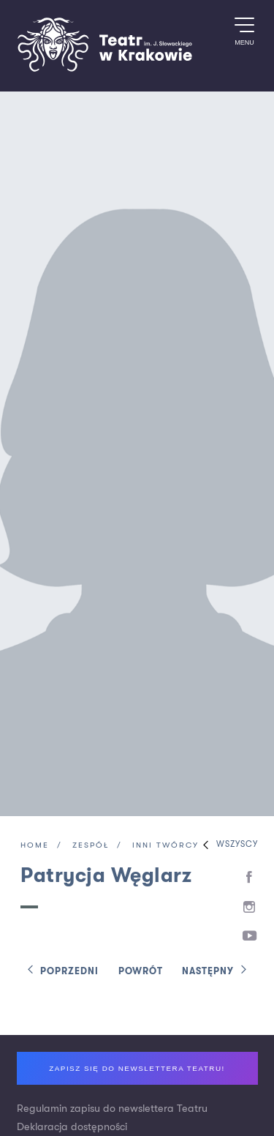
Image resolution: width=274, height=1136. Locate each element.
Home (34, 846)
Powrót (140, 971)
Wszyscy (227, 845)
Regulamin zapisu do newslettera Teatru (112, 1108)
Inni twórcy (165, 846)
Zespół (90, 846)
